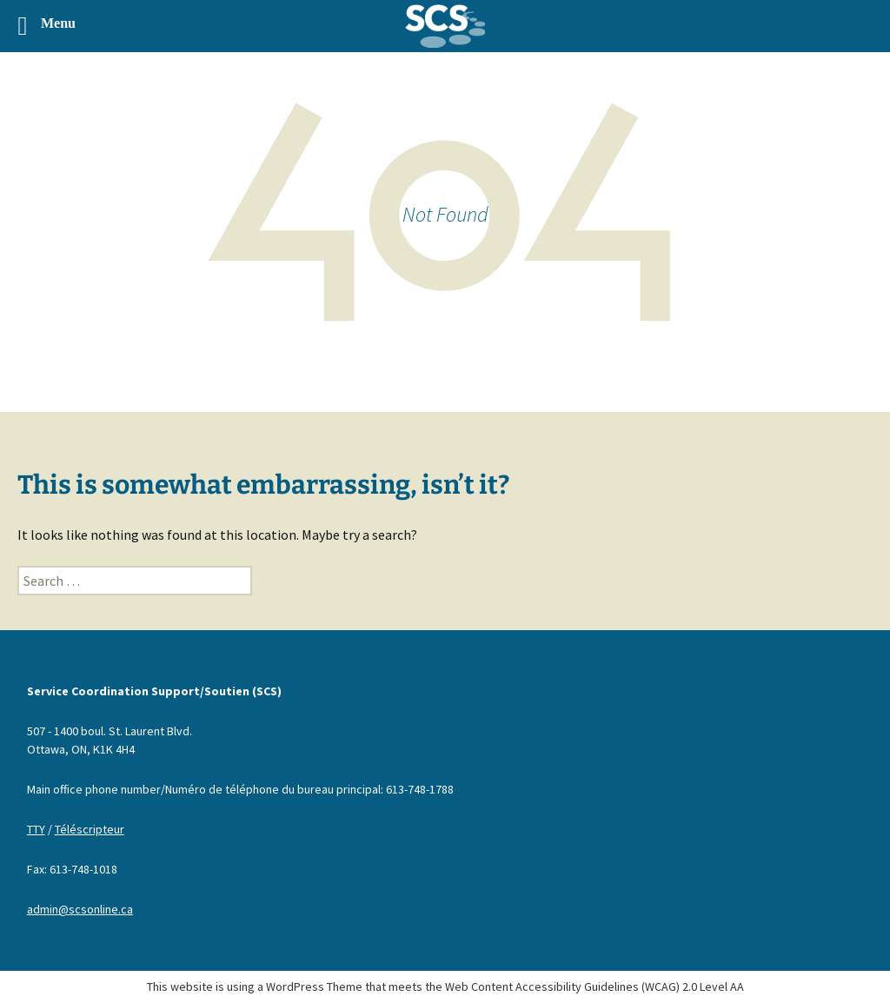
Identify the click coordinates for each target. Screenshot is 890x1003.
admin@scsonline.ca (80, 909)
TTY (36, 829)
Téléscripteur (89, 829)
